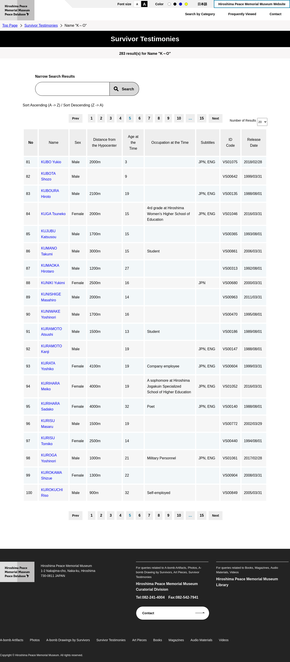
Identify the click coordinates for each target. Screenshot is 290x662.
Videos (224, 640)
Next (215, 118)
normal (169, 4)
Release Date (254, 142)
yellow (186, 4)
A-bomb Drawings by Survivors (68, 640)
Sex (78, 142)
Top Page (10, 25)
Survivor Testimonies (41, 25)
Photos (35, 640)
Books (157, 640)
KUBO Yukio (51, 162)
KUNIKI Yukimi (53, 283)
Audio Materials (202, 640)
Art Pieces (139, 640)
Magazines (176, 640)
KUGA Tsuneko (53, 214)
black (174, 4)
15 (202, 118)
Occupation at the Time (170, 142)
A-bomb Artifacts (11, 640)
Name (53, 142)
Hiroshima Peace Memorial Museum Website (251, 4)
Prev (75, 118)
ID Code (230, 142)
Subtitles (208, 142)
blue (180, 4)
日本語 (202, 4)
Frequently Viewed (242, 14)
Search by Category (200, 14)
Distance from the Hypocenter (104, 142)
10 (179, 118)
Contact (275, 14)
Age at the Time (133, 142)
